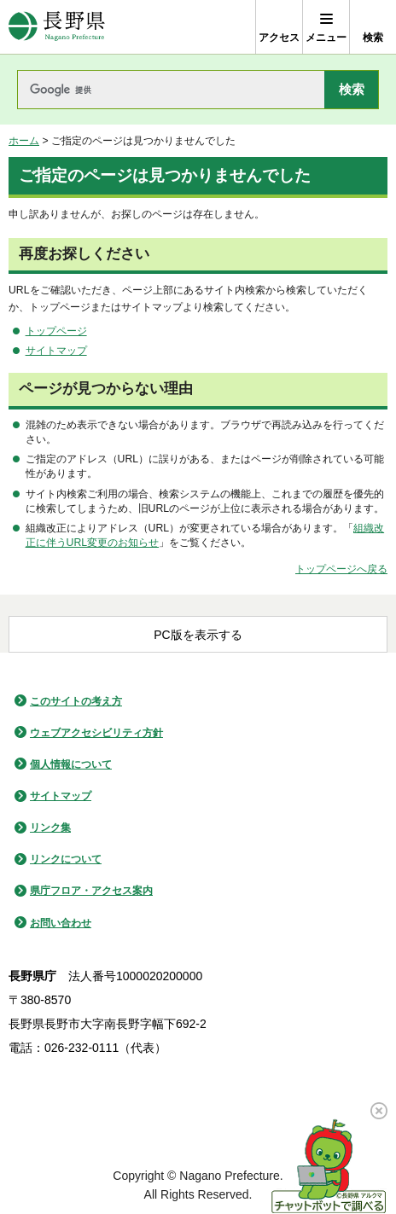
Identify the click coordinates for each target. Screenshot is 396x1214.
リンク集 (50, 828)
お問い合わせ (60, 923)
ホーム (24, 141)
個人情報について (71, 764)
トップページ (56, 331)
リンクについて (66, 859)
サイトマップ (56, 351)
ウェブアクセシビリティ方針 (96, 733)
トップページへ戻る (341, 569)
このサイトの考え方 (76, 701)
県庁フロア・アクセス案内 (91, 891)
